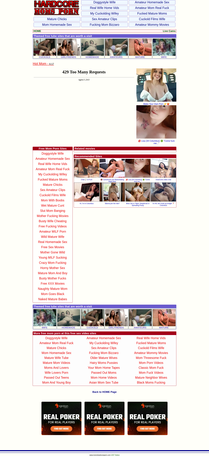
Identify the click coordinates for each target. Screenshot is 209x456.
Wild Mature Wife (52, 236)
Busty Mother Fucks (52, 278)
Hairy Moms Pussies (104, 363)
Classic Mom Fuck (151, 367)
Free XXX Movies (53, 283)
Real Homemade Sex (52, 242)
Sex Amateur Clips (104, 19)
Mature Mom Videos (56, 363)
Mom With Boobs (52, 200)
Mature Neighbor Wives (151, 377)
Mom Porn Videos (151, 363)
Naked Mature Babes (52, 299)
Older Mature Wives (103, 358)
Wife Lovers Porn (56, 372)
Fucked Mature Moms (152, 13)
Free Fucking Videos (53, 226)
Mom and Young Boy (56, 382)
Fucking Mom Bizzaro (104, 24)
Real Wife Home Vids (104, 8)
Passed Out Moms (103, 372)
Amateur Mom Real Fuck (152, 8)
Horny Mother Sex (52, 268)
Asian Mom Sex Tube (103, 382)
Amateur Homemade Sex (152, 2)
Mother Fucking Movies (53, 216)
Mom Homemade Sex (57, 24)
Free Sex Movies (52, 247)
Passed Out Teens (56, 377)
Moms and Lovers (56, 367)
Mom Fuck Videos (151, 372)
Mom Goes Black (52, 294)
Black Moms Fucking (151, 382)
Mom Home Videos (104, 377)
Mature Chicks (57, 19)
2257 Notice (115, 455)
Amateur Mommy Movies (152, 24)
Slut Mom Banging (52, 210)
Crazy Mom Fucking (52, 262)
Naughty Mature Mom (52, 288)
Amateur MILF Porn (52, 231)
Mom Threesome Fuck (151, 358)
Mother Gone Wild (52, 252)
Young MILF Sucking (53, 257)
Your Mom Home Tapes (104, 367)
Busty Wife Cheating (53, 221)
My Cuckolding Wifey (104, 13)
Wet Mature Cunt (52, 205)
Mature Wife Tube (56, 358)
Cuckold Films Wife (152, 19)
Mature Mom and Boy (52, 273)
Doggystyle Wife (104, 2)
